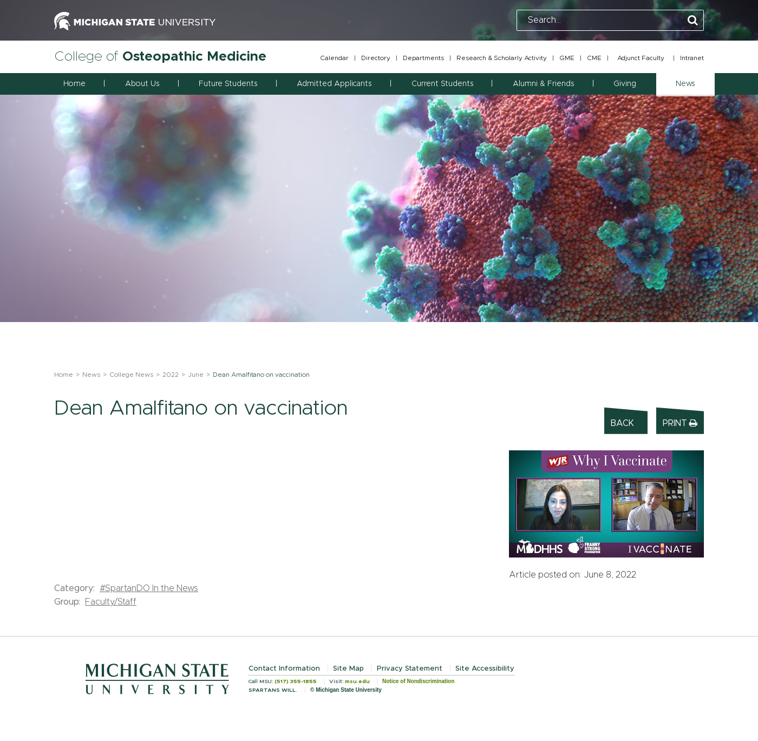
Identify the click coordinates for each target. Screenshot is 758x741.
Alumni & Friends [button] (543, 84)
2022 (170, 374)
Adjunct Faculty (640, 58)
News (91, 374)
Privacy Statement (409, 668)
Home (74, 84)
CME (594, 58)
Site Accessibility (484, 668)
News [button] (685, 84)
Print (680, 423)
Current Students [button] (442, 84)
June (196, 374)
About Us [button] (142, 84)
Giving (624, 84)
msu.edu (357, 681)
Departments (423, 58)
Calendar (334, 58)
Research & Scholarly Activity (501, 58)
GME (566, 58)
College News (131, 374)
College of (160, 56)
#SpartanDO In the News (149, 588)
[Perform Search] (692, 20)
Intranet (692, 58)
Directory (375, 58)
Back (622, 423)
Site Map (348, 668)
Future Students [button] (228, 84)
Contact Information (284, 668)
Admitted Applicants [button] (334, 84)
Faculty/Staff (110, 602)
